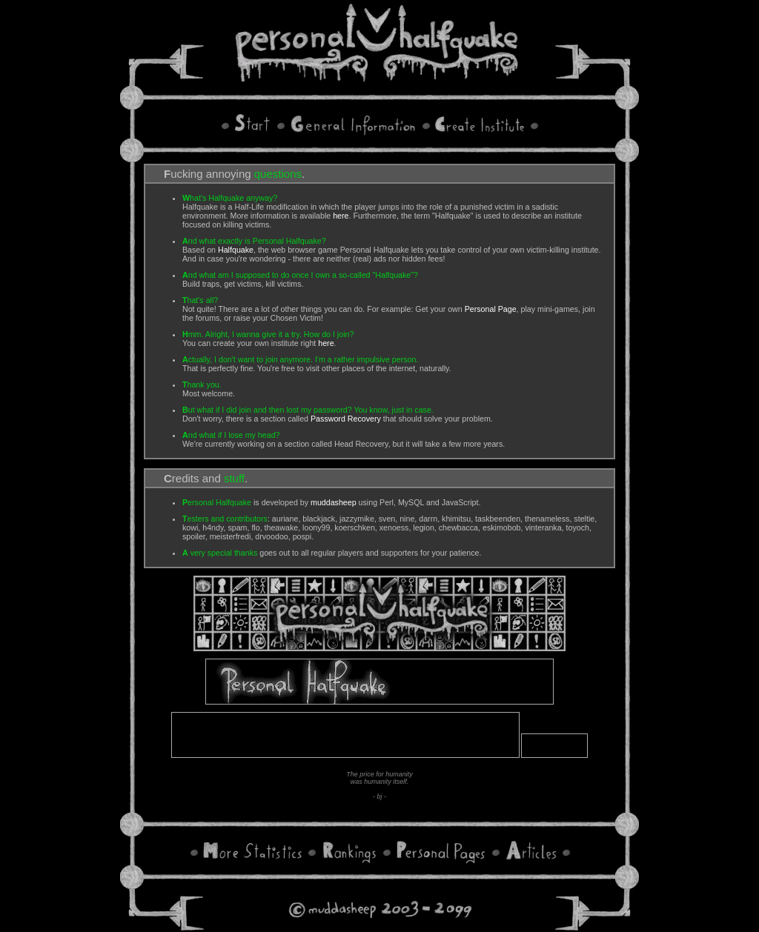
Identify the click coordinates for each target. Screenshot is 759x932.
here (340, 215)
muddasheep (334, 502)
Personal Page (491, 308)
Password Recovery (346, 418)
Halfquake (235, 249)
